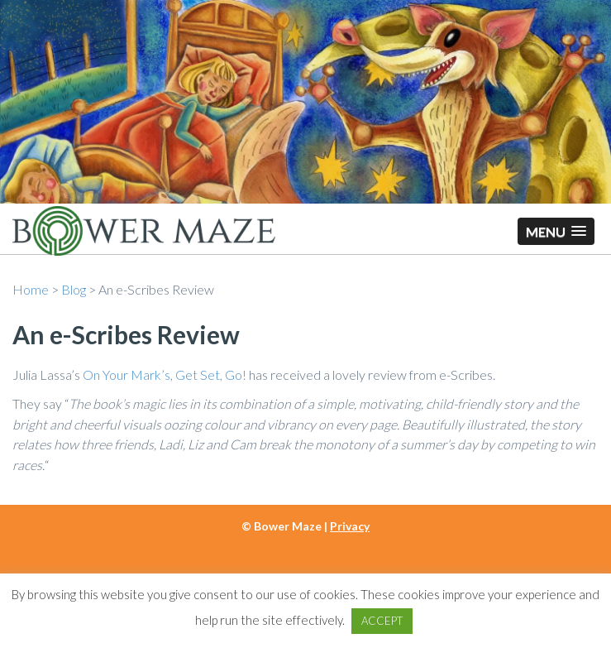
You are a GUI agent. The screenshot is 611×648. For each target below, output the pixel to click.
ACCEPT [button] (382, 620)
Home (30, 289)
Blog (73, 289)
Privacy (350, 526)
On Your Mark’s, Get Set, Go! (164, 374)
